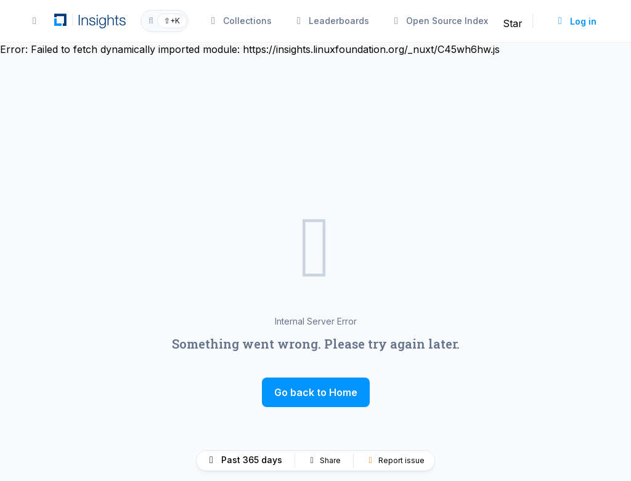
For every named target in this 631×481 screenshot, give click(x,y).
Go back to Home (315, 392)
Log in (575, 21)
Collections (240, 20)
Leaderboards (331, 20)
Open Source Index (439, 20)
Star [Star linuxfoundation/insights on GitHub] (513, 23)
